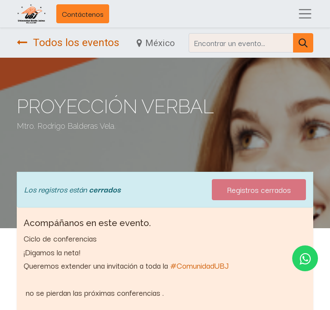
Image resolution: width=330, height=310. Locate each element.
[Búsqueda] (303, 43)
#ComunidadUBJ (199, 265)
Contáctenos (83, 13)
